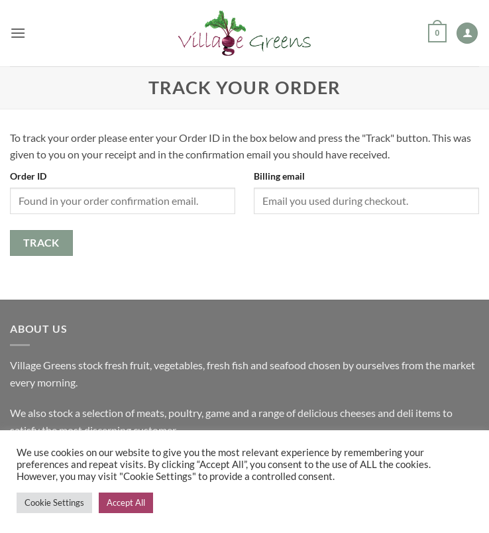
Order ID (28, 176)
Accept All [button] (126, 502)
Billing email (279, 176)
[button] (18, 33)
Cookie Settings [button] (54, 502)
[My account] (467, 33)
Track (41, 243)
